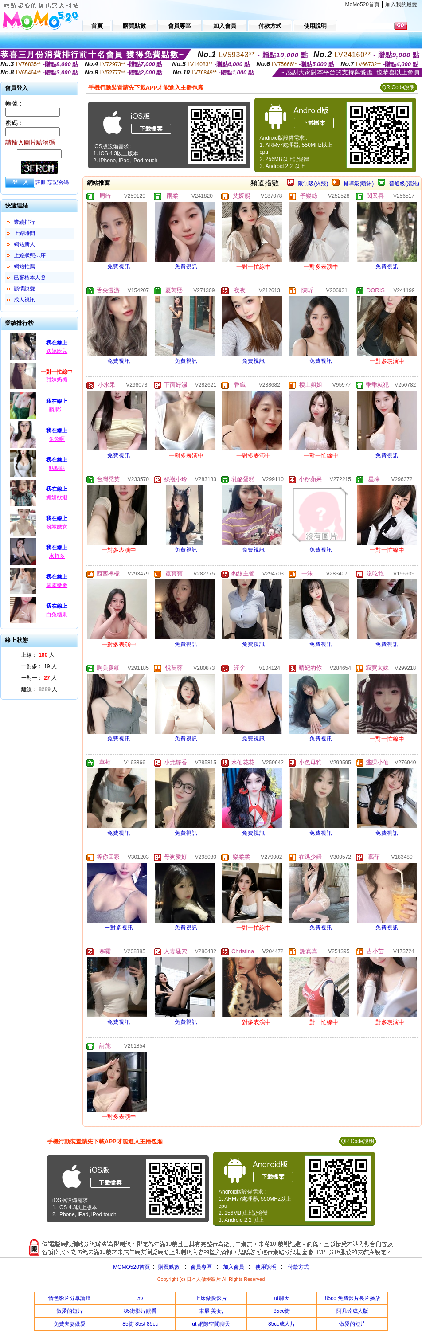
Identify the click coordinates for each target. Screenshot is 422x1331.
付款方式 (298, 1267)
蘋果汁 (57, 410)
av (140, 1299)
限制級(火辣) (313, 183)
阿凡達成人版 (352, 1311)
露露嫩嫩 (56, 585)
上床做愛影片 (211, 1298)
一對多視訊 (119, 927)
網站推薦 (24, 266)
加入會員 (233, 1267)
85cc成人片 (281, 1324)
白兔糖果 (56, 614)
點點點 (57, 468)
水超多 (57, 556)
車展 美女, (211, 1311)
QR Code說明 (398, 87)
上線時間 (24, 233)
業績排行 (24, 222)
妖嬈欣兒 (56, 351)
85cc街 (282, 1311)
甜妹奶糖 (56, 379)
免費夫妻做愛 (70, 1324)
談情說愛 (24, 289)
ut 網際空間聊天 (211, 1324)
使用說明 (266, 1267)
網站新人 (24, 244)
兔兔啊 (57, 439)
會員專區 (201, 1267)
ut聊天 (281, 1298)
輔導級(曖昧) (359, 183)
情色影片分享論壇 (69, 1298)
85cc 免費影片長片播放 (352, 1298)
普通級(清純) (404, 183)
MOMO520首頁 (131, 1267)
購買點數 (168, 1267)
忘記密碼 (58, 182)
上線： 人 (38, 655)
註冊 (40, 182)
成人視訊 (24, 300)
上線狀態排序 (30, 255)
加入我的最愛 (401, 4)
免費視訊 (118, 266)
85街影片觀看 (140, 1311)
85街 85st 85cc (140, 1324)
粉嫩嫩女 (56, 527)
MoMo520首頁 (362, 4)
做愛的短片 (69, 1311)
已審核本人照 (30, 277)
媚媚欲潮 (56, 497)
